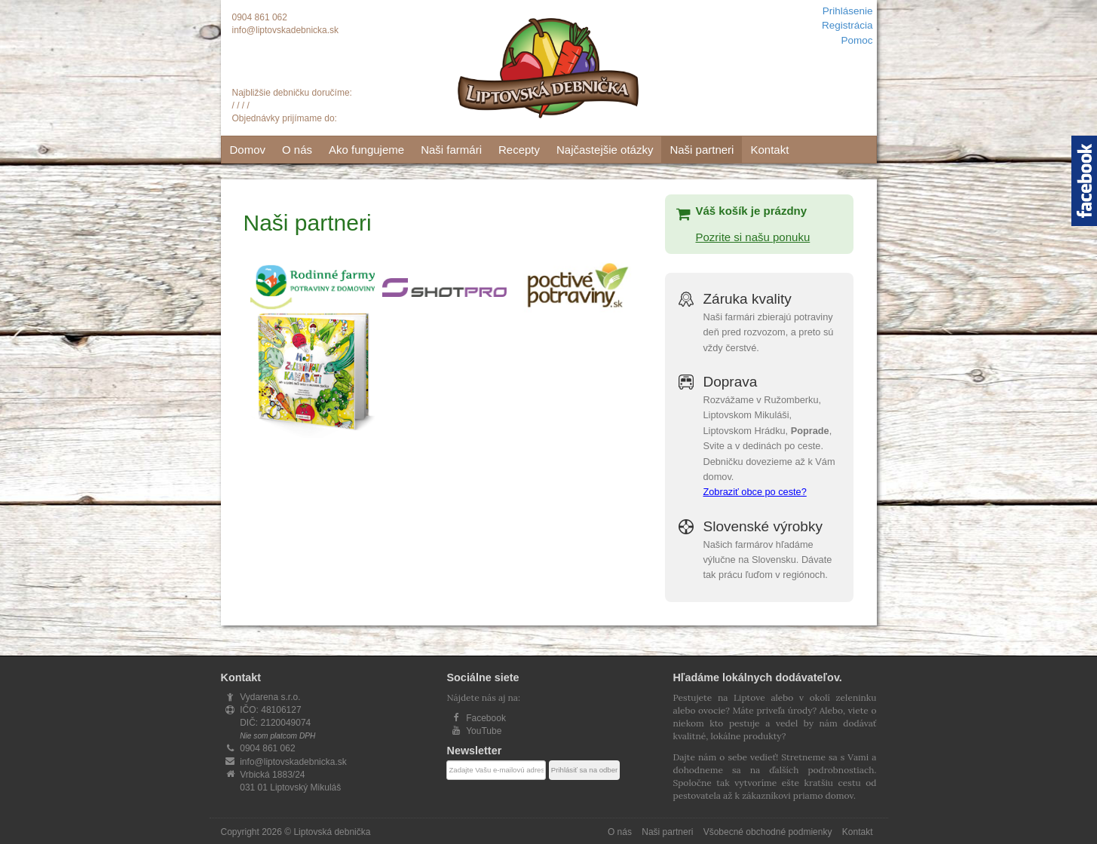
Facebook (486, 718)
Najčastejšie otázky (604, 149)
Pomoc (856, 40)
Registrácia (847, 25)
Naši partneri (702, 149)
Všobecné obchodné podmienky (767, 832)
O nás (297, 149)
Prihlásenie (848, 11)
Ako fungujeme (366, 149)
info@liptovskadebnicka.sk (285, 30)
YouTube (483, 731)
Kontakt (769, 149)
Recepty (519, 149)
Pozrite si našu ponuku (752, 237)
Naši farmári (451, 149)
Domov (248, 149)
